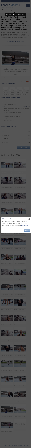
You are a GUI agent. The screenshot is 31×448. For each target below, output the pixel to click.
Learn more (24, 225)
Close (26, 230)
